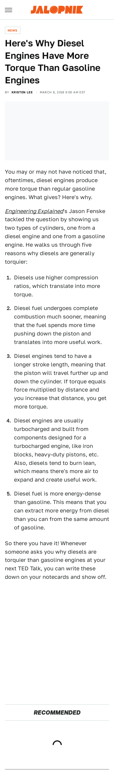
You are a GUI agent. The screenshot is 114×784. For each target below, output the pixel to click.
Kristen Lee (22, 92)
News (13, 30)
